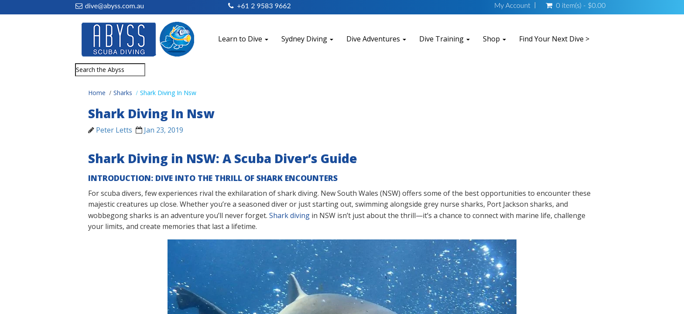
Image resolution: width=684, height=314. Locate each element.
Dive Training (444, 39)
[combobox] (110, 69)
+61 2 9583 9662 (264, 5)
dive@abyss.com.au (114, 5)
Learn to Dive (243, 39)
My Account (512, 5)
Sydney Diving (307, 39)
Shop (494, 39)
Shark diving (289, 215)
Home (97, 93)
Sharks (122, 93)
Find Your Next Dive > (554, 39)
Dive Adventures (376, 39)
